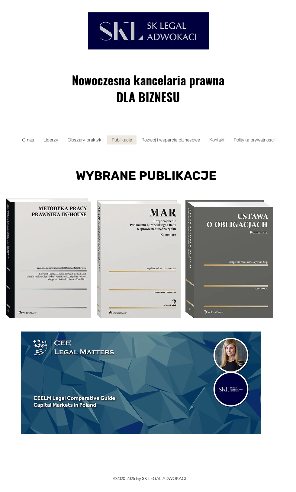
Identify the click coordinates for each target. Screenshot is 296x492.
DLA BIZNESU (148, 97)
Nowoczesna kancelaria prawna (148, 80)
